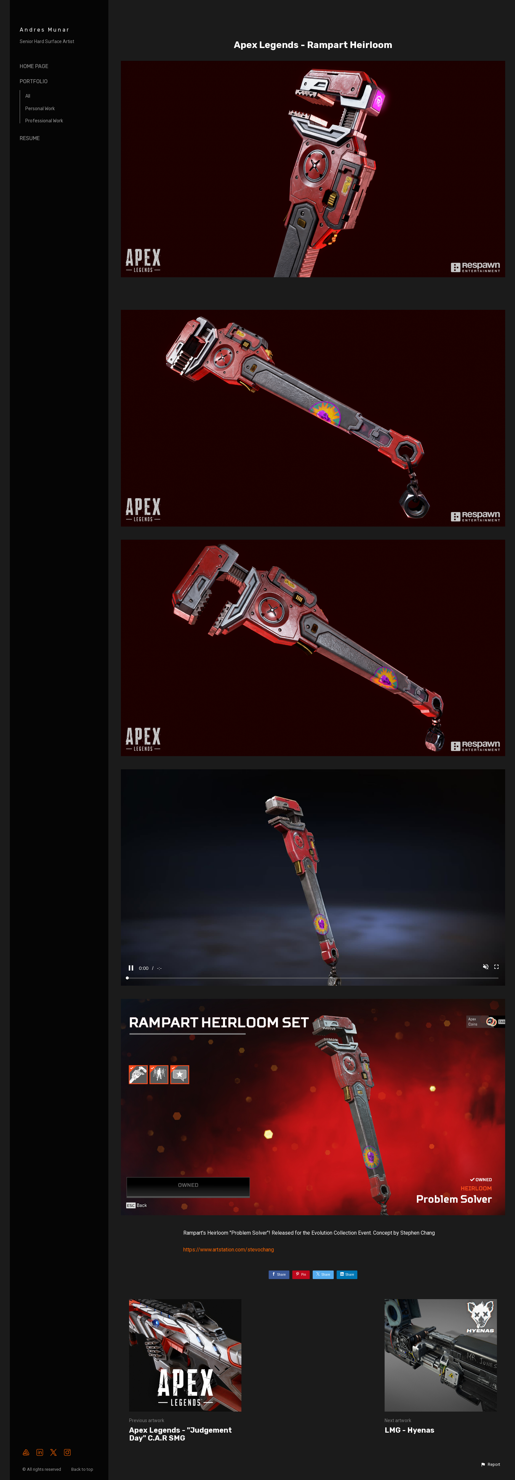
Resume (30, 138)
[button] (490, 1464)
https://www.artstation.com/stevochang (228, 1249)
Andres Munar (45, 30)
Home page (34, 66)
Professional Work (44, 121)
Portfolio (34, 81)
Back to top (82, 1469)
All (27, 96)
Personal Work (40, 108)
